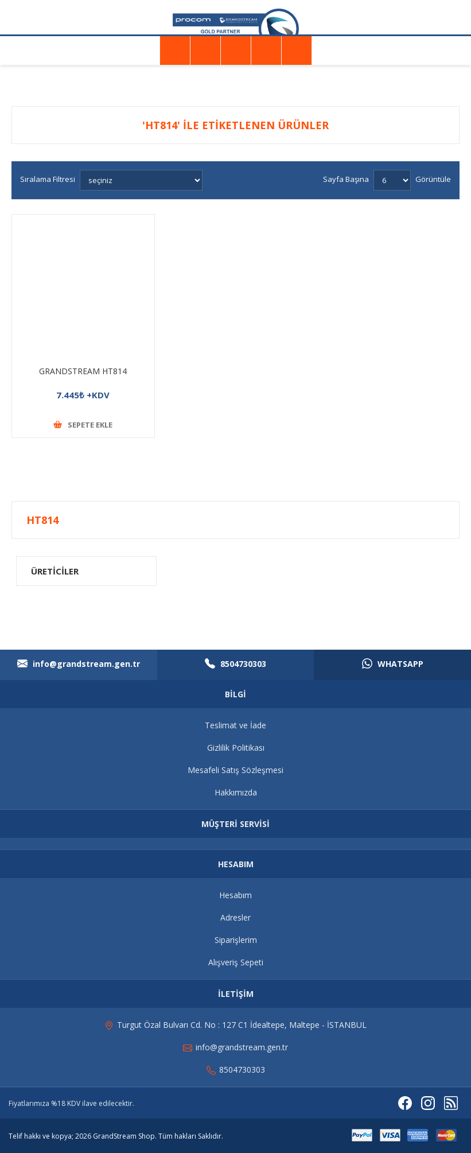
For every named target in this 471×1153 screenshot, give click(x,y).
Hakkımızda (236, 792)
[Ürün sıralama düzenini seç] (141, 180)
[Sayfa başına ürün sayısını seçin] (392, 180)
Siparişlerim (236, 939)
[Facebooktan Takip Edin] (405, 1103)
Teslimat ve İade (235, 725)
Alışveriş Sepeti (235, 962)
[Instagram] (428, 1103)
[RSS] (451, 1103)
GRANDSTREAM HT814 (83, 371)
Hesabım (235, 895)
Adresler (235, 917)
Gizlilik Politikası (235, 747)
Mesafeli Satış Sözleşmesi (235, 769)
